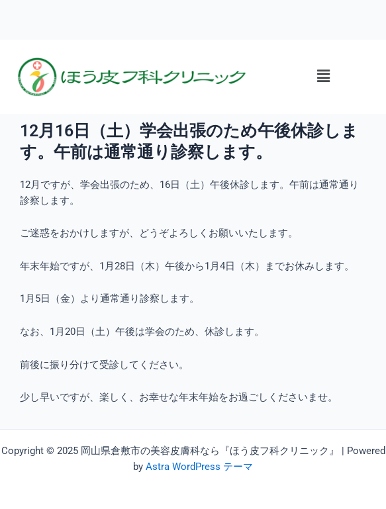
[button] (323, 76)
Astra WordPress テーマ (199, 467)
